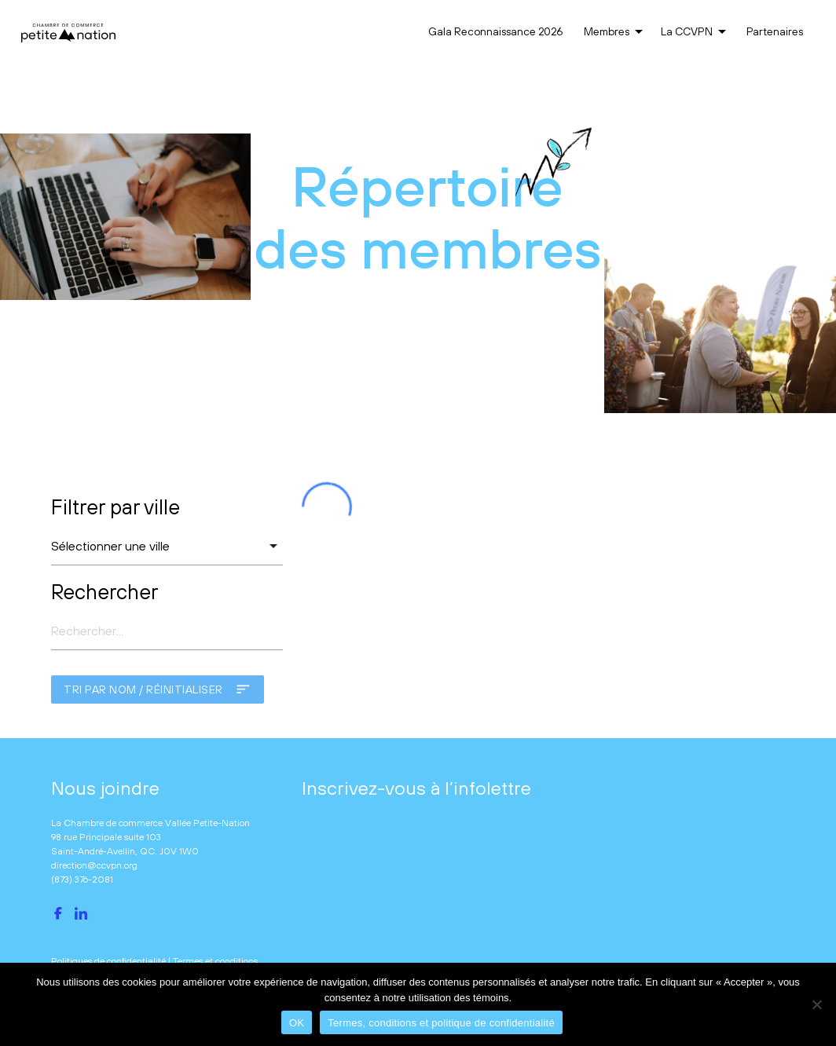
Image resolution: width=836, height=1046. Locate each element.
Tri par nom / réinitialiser (157, 689)
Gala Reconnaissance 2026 (495, 31)
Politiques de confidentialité (108, 961)
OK (296, 1023)
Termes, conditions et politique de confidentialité (441, 1023)
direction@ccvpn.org (94, 865)
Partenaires (774, 31)
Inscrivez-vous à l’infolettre (416, 788)
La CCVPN (696, 31)
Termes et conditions (215, 961)
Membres (616, 31)
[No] (816, 1004)
